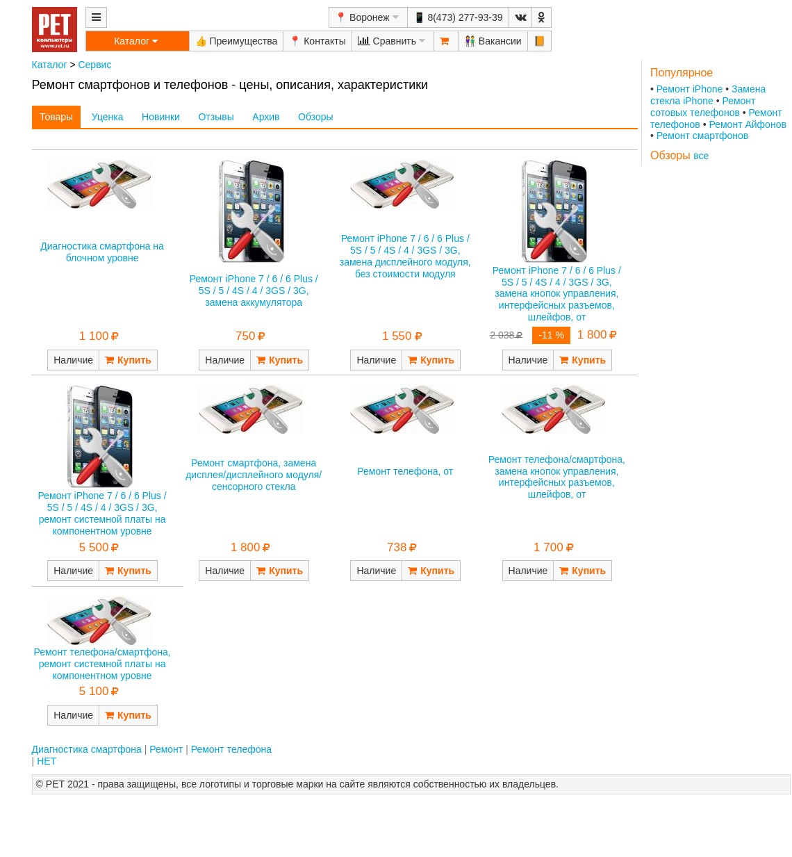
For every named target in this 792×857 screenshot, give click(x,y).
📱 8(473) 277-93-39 (458, 17)
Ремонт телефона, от (405, 471)
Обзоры (315, 116)
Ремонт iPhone (690, 89)
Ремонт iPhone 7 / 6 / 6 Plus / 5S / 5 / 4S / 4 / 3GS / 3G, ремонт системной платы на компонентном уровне (102, 513)
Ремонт (166, 749)
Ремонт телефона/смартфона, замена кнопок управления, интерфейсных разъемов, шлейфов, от (556, 477)
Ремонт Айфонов (747, 124)
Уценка (108, 116)
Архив (265, 116)
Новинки (161, 116)
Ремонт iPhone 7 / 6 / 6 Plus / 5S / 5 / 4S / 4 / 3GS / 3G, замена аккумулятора (254, 290)
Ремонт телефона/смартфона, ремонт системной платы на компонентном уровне (101, 663)
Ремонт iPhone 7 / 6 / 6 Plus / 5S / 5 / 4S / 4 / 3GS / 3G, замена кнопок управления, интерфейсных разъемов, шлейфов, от (557, 294)
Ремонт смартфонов (703, 135)
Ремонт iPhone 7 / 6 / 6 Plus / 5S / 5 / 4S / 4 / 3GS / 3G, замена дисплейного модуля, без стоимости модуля (405, 256)
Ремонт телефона (231, 749)
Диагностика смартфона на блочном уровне (102, 251)
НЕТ (46, 761)
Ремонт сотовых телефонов (703, 106)
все (701, 155)
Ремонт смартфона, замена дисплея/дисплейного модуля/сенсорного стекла (253, 474)
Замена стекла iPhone (708, 94)
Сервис (94, 64)
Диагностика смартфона (87, 749)
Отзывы (215, 116)
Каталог (49, 64)
